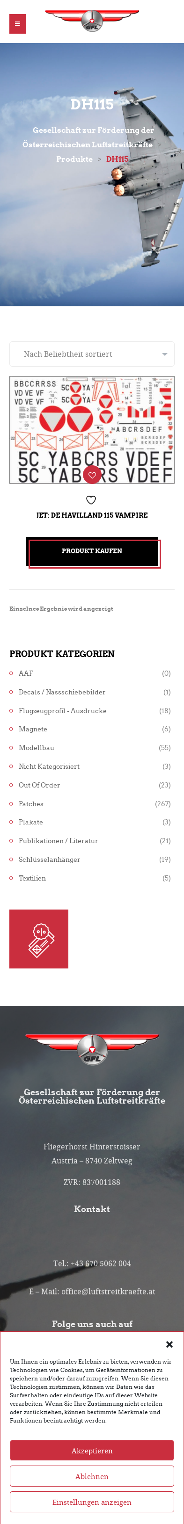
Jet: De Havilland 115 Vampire (92, 515)
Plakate (31, 822)
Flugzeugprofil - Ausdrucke (63, 711)
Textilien (32, 878)
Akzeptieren (92, 1472)
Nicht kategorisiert (49, 767)
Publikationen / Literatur (58, 841)
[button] (169, 1365)
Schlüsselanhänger (50, 860)
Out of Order (39, 785)
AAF (26, 674)
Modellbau (36, 748)
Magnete (33, 729)
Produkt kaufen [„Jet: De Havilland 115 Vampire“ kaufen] (92, 551)
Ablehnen (92, 1497)
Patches (31, 804)
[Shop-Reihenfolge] (92, 354)
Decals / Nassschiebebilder (62, 692)
